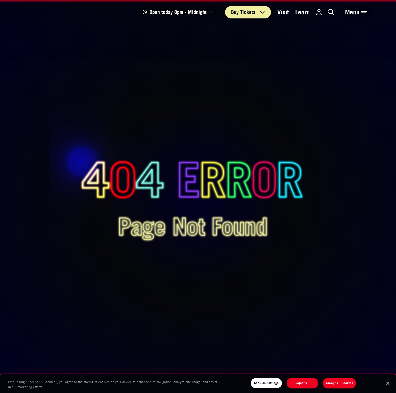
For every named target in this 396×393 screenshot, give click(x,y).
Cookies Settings (266, 383)
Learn (302, 12)
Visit (283, 12)
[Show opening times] (178, 12)
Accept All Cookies (339, 383)
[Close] (387, 383)
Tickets (248, 12)
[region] (198, 384)
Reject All (302, 383)
